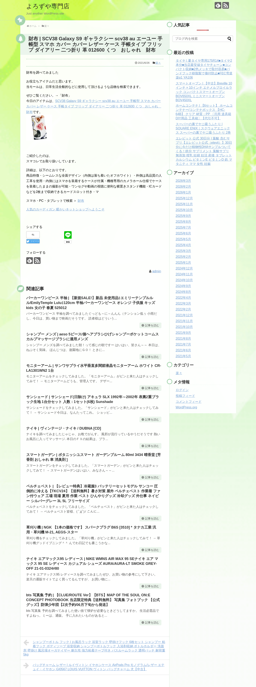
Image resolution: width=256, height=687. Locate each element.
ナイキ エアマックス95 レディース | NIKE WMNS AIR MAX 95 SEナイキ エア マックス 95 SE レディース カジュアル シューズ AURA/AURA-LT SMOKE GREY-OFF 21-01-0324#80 (92, 564)
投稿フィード (185, 396)
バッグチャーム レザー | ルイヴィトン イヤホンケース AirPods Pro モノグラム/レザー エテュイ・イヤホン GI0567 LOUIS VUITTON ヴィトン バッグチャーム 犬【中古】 (94, 666)
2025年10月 (184, 210)
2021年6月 (183, 350)
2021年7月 (183, 344)
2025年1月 (183, 262)
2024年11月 (184, 274)
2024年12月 (184, 268)
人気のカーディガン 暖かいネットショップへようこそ (65, 209)
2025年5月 (183, 239)
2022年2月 (183, 309)
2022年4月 (183, 297)
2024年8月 (183, 292)
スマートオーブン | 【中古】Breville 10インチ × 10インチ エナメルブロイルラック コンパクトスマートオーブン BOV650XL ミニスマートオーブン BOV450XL (204, 92)
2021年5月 (183, 356)
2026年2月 (183, 186)
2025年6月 (183, 233)
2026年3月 (183, 180)
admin (156, 271)
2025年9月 (183, 216)
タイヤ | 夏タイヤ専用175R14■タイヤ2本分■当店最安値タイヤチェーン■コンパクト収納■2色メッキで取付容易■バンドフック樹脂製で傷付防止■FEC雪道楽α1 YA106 (204, 69)
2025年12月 (184, 198)
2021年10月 (184, 327)
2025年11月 (184, 204)
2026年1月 (183, 192)
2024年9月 (183, 286)
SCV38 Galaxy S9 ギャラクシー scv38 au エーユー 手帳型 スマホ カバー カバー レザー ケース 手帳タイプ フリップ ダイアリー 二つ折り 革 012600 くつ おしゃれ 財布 (93, 106)
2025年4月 (183, 245)
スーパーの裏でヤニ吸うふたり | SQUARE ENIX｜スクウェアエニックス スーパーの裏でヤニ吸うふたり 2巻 (203, 128)
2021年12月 (184, 315)
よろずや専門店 (47, 6)
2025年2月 (183, 256)
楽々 (158, 62)
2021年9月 (183, 332)
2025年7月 (183, 227)
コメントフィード (189, 401)
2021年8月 (183, 338)
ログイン (182, 390)
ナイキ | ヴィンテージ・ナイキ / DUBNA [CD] (63, 428)
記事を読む (152, 325)
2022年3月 (183, 303)
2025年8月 (183, 221)
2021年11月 (184, 321)
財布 (81, 200)
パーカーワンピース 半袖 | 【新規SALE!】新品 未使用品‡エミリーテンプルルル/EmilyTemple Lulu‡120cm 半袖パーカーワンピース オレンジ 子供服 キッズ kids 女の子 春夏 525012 (90, 303)
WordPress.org (186, 407)
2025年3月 (183, 251)
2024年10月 (184, 280)
